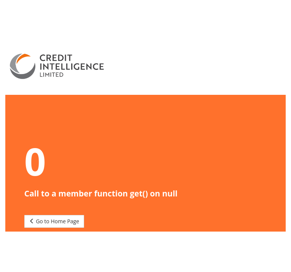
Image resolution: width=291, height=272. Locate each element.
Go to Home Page (54, 221)
